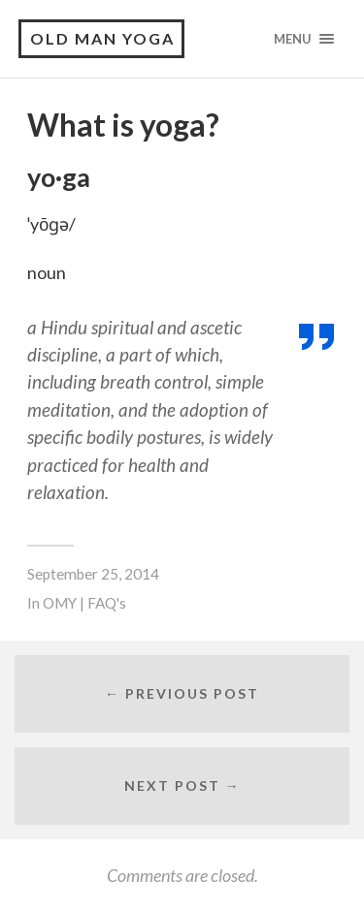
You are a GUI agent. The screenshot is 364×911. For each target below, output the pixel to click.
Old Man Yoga (102, 38)
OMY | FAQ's (84, 603)
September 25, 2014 (93, 573)
